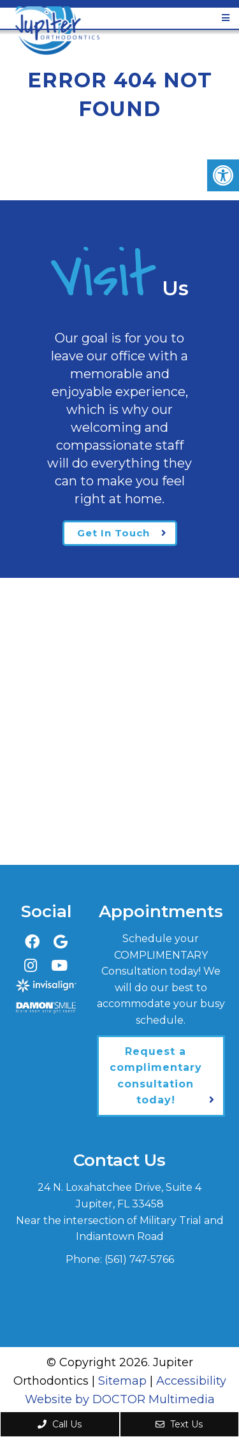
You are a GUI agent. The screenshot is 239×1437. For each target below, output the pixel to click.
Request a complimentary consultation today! (156, 1076)
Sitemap (122, 1381)
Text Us (179, 1424)
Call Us (60, 1424)
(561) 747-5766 (139, 1259)
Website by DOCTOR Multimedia (120, 1399)
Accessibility (191, 1381)
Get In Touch (113, 533)
